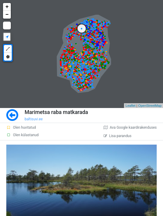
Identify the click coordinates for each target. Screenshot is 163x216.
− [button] (7, 14)
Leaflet (130, 105)
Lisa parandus (117, 136)
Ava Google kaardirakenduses (130, 127)
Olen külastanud (22, 135)
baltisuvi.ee (34, 119)
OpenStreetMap (149, 105)
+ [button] (7, 6)
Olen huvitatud (21, 127)
